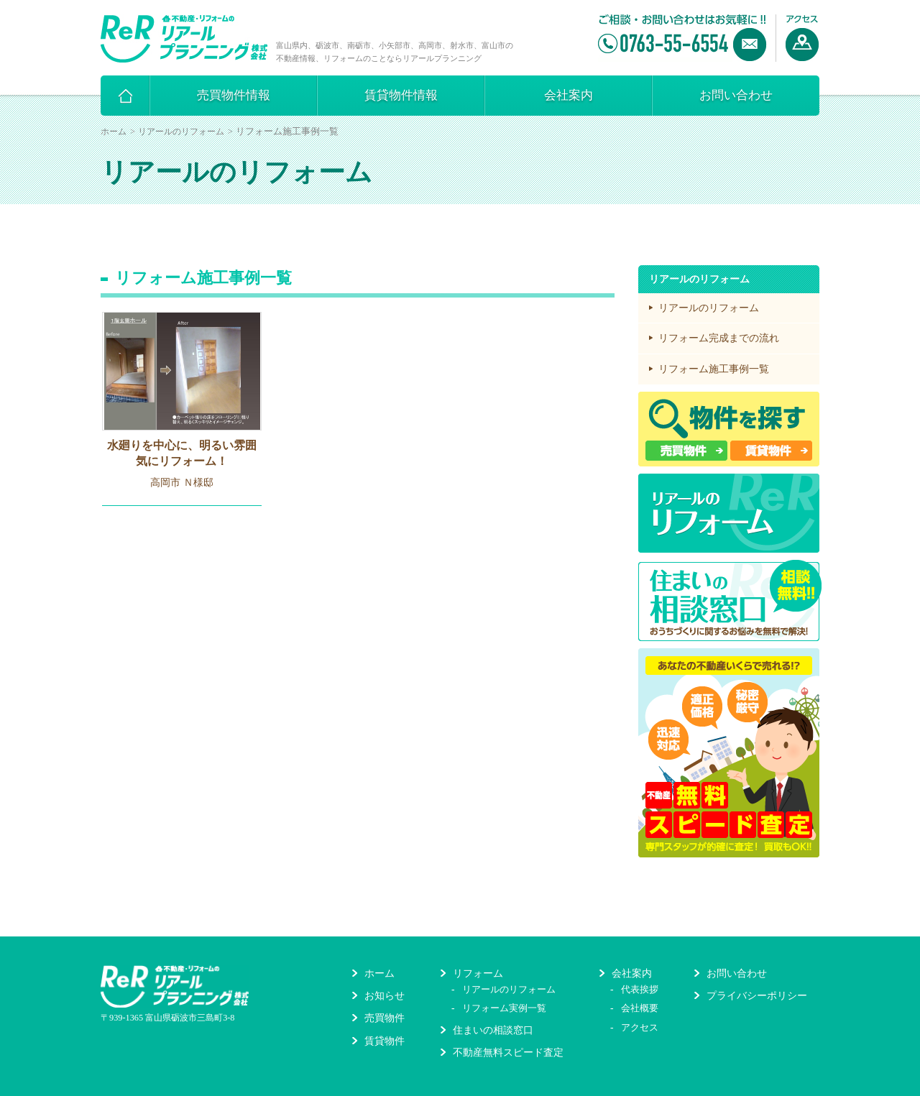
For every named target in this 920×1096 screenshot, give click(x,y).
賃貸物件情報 (401, 95)
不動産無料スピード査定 (508, 1052)
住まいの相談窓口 (493, 1030)
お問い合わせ (736, 95)
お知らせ (384, 995)
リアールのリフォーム (181, 131)
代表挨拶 (639, 989)
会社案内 (568, 95)
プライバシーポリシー (757, 995)
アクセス (639, 1027)
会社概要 (639, 1008)
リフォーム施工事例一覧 (713, 369)
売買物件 (384, 1018)
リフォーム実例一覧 (504, 1008)
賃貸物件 (384, 1041)
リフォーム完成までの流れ (718, 338)
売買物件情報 (233, 95)
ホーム (113, 131)
